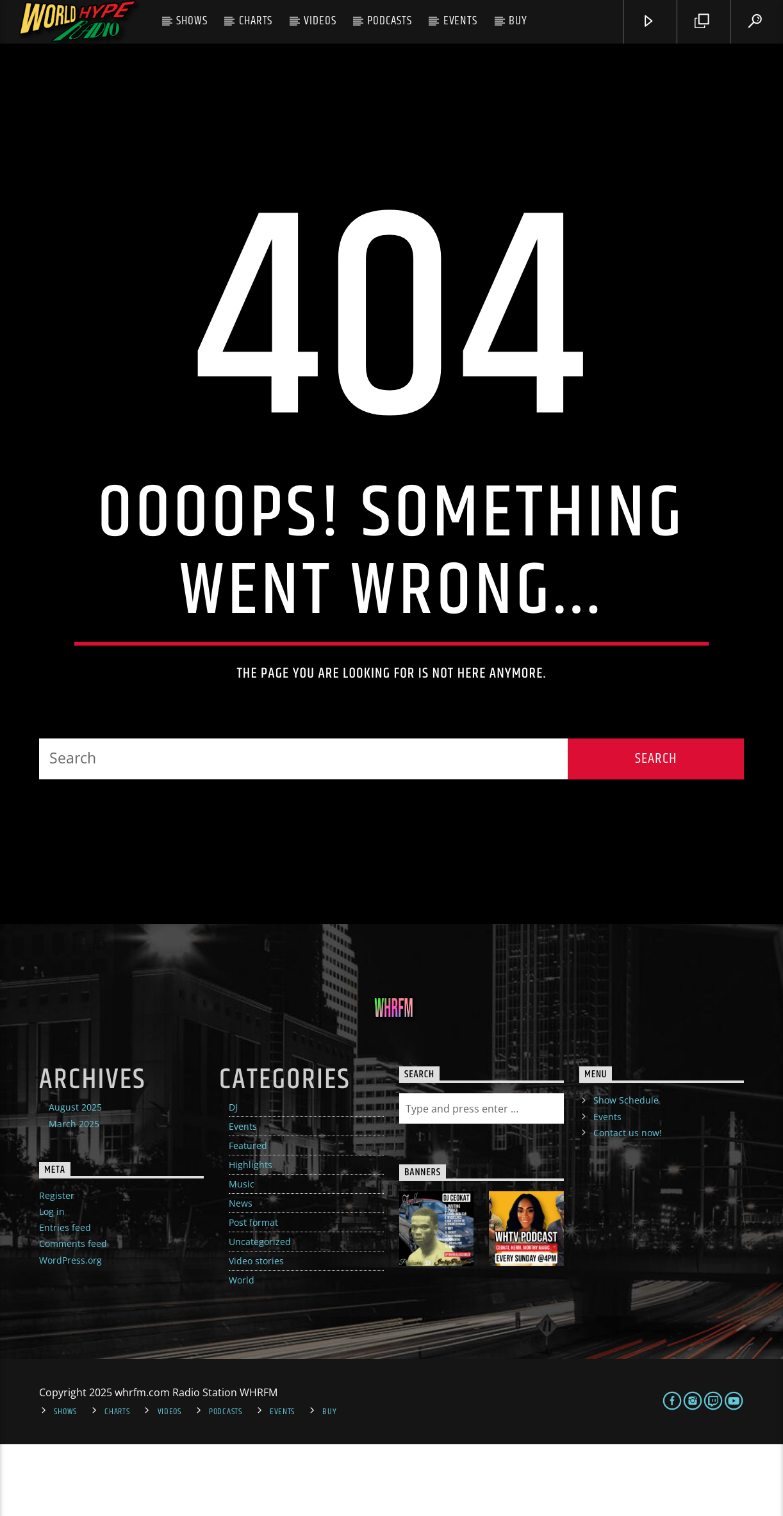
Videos (320, 21)
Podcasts (389, 21)
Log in (52, 1284)
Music (241, 1256)
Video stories (256, 1333)
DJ (233, 1179)
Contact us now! (627, 1204)
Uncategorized (260, 1314)
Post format (253, 1295)
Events (460, 21)
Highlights (250, 1237)
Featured (248, 1218)
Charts (256, 21)
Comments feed (73, 1316)
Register (56, 1267)
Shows (192, 21)
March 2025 (74, 1195)
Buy (518, 21)
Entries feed (65, 1300)
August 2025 (75, 1179)
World (241, 1352)
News (240, 1275)
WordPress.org (70, 1332)
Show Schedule (626, 1172)
